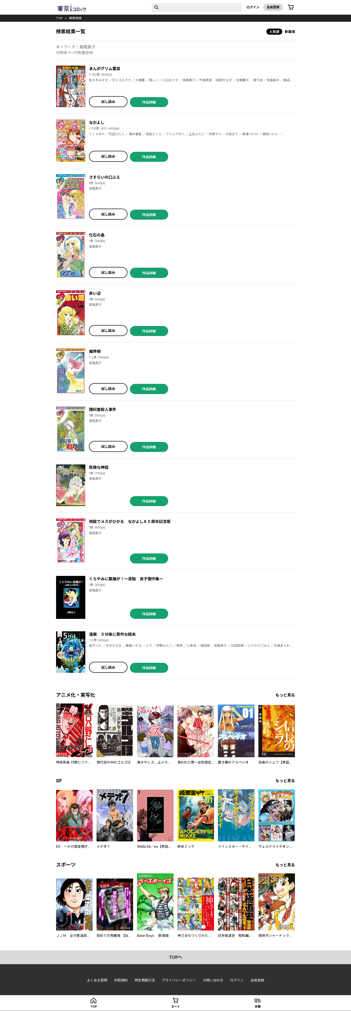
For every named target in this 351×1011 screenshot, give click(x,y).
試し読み (108, 102)
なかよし (96, 122)
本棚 (258, 1006)
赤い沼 (95, 293)
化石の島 (97, 235)
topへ (175, 957)
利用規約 (121, 980)
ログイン (253, 7)
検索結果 (75, 18)
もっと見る (285, 695)
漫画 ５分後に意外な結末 (112, 634)
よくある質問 (97, 980)
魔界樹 (95, 351)
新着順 (290, 32)
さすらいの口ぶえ (104, 177)
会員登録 (273, 7)
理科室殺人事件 (102, 409)
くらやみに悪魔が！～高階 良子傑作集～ (126, 578)
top (59, 18)
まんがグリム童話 (104, 68)
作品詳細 (149, 102)
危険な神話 (98, 467)
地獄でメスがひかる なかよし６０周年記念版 (130, 521)
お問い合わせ (213, 980)
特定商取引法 (145, 980)
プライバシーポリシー (179, 980)
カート (175, 1006)
